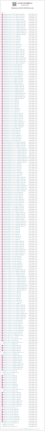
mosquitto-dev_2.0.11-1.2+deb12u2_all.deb (13, 335)
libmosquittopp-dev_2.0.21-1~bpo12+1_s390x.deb (14, 190)
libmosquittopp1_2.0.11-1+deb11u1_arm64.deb (13, 207)
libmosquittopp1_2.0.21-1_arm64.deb (11, 229)
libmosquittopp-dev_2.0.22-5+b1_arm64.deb (13, 194)
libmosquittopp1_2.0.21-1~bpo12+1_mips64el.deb (14, 249)
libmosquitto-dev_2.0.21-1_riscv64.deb (12, 46)
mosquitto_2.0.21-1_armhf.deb (10, 381)
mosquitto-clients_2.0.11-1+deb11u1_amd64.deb (14, 269)
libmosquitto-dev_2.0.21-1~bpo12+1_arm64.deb (14, 51)
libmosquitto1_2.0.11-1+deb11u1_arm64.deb (13, 79)
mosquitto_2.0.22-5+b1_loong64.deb (11, 416)
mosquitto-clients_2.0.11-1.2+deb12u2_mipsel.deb (15, 286)
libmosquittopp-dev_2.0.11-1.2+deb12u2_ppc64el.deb (15, 160)
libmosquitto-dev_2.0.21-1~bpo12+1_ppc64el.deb (14, 61)
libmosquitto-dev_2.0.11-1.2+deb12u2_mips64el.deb (15, 29)
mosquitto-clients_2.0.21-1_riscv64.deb (12, 301)
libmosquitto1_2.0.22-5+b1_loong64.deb (12, 135)
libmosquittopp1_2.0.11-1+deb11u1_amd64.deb (13, 206)
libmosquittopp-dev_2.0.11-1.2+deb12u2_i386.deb (14, 155)
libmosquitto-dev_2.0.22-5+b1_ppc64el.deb (13, 73)
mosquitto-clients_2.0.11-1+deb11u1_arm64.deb (14, 271)
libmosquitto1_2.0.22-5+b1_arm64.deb (11, 130)
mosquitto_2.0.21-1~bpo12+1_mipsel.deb (12, 402)
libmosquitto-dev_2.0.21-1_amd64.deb (11, 36)
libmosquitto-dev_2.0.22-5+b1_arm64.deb (12, 66)
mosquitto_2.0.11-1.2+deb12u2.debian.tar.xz (13, 352)
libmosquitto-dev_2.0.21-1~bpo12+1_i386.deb (13, 56)
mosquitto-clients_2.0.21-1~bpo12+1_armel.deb (14, 308)
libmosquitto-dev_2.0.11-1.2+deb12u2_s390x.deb (14, 34)
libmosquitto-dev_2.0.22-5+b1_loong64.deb (13, 71)
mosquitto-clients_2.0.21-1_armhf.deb (12, 296)
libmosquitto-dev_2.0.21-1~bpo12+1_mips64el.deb (14, 58)
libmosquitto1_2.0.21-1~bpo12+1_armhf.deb (13, 118)
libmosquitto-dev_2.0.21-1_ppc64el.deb (12, 44)
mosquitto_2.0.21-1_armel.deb (10, 379)
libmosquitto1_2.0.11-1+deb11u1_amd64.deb (13, 78)
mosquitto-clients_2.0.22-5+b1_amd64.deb (12, 320)
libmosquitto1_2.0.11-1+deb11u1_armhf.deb (13, 81)
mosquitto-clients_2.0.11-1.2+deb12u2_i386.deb (14, 283)
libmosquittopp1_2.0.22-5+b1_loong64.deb (12, 263)
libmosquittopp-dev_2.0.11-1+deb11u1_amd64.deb (14, 142)
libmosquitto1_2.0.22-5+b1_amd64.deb (11, 128)
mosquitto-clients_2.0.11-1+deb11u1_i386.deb (14, 275)
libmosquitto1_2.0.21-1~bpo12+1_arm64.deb (13, 115)
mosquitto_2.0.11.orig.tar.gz (10, 370)
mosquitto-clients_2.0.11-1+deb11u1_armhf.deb (14, 273)
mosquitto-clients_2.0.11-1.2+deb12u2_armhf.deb (14, 281)
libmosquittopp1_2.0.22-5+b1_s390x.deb (12, 268)
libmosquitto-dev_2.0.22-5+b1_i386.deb (12, 69)
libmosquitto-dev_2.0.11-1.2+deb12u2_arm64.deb (14, 22)
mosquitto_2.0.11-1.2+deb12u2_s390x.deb (12, 369)
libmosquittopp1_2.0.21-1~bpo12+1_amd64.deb (13, 241)
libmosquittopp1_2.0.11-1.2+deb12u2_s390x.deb (14, 226)
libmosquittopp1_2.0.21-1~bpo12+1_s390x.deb (13, 254)
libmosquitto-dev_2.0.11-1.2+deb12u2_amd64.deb (14, 21)
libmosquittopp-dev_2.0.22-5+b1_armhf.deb (13, 196)
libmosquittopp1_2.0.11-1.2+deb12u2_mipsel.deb (14, 222)
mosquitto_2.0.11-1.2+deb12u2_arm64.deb (12, 357)
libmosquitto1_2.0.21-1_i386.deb (10, 106)
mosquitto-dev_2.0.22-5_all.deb (10, 340)
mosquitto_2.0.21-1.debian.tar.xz (11, 372)
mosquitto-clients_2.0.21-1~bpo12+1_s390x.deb (14, 318)
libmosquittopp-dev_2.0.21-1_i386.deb (12, 170)
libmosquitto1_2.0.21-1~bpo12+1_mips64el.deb (14, 121)
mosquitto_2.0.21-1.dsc (8, 374)
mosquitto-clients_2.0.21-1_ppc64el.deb (12, 300)
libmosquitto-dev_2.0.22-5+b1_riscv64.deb (13, 74)
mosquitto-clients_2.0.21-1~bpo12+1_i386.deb (14, 312)
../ (3, 12)
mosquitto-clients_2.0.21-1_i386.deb (11, 298)
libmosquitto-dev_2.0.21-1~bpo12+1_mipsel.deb (14, 59)
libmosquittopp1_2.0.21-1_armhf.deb (11, 232)
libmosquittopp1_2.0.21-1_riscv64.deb (12, 238)
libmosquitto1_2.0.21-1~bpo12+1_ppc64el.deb (13, 125)
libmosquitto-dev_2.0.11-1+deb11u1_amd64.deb (14, 14)
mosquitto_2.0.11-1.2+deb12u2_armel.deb (12, 359)
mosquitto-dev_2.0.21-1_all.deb (10, 337)
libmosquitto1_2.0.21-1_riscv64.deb (11, 110)
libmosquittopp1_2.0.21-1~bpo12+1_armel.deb (13, 244)
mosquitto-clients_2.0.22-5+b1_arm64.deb (12, 322)
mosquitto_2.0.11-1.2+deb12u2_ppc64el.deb (13, 367)
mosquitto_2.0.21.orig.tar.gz (10, 407)
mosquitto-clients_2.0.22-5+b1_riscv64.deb (13, 330)
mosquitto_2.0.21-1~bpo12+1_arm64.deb (12, 394)
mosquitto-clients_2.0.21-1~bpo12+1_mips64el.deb (15, 313)
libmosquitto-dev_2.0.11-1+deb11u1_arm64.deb (14, 16)
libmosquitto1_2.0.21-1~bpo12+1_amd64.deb (13, 113)
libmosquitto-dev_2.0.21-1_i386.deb (11, 42)
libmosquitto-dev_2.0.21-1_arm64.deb (11, 37)
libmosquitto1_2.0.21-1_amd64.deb (11, 100)
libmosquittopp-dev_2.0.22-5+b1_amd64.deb (13, 192)
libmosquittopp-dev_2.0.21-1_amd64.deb (12, 164)
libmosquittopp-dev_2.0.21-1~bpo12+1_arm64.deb (14, 179)
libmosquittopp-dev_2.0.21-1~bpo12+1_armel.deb (14, 180)
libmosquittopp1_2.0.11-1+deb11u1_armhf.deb (13, 209)
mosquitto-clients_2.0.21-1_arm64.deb (12, 293)
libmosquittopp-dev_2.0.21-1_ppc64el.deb (12, 172)
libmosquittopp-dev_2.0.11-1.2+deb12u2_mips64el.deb (15, 157)
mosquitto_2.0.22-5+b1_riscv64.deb (11, 419)
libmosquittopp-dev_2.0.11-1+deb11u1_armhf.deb (14, 145)
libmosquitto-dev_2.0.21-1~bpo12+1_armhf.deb (14, 54)
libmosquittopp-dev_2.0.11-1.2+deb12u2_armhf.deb (15, 153)
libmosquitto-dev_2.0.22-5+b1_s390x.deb (12, 76)
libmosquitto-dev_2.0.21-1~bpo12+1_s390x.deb (14, 63)
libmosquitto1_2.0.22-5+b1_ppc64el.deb (12, 137)
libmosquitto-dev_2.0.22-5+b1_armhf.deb (12, 68)
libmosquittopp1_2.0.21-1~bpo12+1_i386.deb (13, 248)
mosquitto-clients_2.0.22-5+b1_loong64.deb (13, 327)
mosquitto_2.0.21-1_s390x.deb (10, 387)
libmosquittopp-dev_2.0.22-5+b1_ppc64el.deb (13, 201)
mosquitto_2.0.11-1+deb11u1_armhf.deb (12, 349)
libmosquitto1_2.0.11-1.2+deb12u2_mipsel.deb (14, 95)
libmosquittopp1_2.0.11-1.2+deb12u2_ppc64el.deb (14, 224)
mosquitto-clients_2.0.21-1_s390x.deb (12, 303)
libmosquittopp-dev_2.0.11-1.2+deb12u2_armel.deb (15, 152)
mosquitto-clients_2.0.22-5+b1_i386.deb (12, 325)
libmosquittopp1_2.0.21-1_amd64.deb (11, 227)
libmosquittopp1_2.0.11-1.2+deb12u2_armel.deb (14, 216)
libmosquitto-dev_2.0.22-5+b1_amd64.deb (12, 64)
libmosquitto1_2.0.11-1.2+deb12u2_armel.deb (13, 88)
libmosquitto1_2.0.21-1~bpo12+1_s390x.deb (13, 127)
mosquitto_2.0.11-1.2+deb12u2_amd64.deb (12, 355)
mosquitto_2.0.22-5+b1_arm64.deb (10, 411)
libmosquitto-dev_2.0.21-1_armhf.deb (11, 41)
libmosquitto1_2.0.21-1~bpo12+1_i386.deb (12, 120)
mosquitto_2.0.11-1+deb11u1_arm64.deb (12, 347)
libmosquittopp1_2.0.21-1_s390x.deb (11, 239)
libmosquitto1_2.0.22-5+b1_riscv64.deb (12, 138)
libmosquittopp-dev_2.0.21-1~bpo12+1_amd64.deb (14, 177)
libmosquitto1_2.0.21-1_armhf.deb (11, 105)
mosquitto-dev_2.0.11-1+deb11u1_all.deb (12, 333)
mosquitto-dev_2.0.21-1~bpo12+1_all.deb (12, 338)
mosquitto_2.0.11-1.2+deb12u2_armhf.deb (12, 360)
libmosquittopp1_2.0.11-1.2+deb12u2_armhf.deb (14, 217)
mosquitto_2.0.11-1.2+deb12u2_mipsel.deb (12, 365)
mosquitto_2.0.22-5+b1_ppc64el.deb (11, 417)
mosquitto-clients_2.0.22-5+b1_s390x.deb (12, 332)
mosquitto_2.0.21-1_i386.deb (9, 382)
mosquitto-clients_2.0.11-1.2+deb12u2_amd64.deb (14, 276)
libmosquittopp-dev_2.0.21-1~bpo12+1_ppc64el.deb (15, 189)
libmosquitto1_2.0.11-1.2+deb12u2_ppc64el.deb (14, 96)
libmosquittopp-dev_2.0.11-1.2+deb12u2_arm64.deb (15, 150)
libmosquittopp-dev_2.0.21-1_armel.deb (12, 167)
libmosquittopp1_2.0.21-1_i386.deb (11, 234)
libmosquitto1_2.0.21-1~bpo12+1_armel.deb (13, 116)
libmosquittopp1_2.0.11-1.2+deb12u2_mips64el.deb (15, 221)
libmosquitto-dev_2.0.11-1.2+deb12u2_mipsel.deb (14, 31)
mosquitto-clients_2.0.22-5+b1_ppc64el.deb (13, 328)
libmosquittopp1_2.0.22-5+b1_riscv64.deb (12, 266)
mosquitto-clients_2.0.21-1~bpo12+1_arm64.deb (14, 306)
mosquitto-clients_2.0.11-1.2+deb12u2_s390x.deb (14, 290)
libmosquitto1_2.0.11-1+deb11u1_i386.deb (12, 83)
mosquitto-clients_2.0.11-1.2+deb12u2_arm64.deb (14, 278)
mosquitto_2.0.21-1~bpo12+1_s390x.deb (12, 406)
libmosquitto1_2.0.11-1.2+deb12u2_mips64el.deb (14, 93)
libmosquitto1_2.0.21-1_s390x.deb (11, 111)
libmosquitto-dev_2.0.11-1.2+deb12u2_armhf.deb (14, 26)
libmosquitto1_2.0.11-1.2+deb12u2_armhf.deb (13, 90)
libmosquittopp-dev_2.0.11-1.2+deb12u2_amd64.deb (15, 148)
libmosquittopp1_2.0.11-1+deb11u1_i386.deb (13, 211)
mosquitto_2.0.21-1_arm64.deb (10, 377)
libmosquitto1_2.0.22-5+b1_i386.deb (11, 133)
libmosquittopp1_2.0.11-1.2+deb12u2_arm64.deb (14, 214)
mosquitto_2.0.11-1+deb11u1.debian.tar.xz (13, 342)
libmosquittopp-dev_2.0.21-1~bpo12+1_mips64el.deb (15, 185)
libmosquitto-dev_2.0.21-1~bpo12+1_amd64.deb (14, 49)
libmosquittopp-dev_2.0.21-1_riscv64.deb (12, 174)
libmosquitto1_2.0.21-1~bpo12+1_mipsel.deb (13, 123)
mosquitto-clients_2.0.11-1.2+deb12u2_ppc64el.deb (15, 288)
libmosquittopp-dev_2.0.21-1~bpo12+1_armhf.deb (14, 182)
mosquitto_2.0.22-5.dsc (8, 424)
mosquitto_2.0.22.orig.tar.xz (10, 426)
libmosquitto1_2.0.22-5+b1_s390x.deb (11, 140)
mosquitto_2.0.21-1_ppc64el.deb (10, 384)
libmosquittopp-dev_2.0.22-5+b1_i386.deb (12, 197)
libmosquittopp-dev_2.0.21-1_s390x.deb (12, 175)
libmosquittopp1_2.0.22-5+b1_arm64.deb (12, 258)
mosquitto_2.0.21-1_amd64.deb (10, 375)
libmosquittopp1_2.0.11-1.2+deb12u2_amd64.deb (14, 212)
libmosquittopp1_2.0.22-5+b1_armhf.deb (12, 259)
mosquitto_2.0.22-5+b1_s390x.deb (10, 421)
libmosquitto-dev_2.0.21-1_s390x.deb (11, 47)
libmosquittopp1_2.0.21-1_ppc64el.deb (12, 236)
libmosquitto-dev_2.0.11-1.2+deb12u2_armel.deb (14, 24)
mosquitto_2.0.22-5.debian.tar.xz (11, 423)
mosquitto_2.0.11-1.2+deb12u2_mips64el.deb (13, 364)
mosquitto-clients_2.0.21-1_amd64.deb (12, 291)
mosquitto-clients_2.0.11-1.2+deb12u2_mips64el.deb (15, 285)
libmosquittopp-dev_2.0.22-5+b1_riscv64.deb (13, 202)
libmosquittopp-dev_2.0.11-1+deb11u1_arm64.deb (14, 143)
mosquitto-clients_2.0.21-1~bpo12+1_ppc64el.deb (14, 317)
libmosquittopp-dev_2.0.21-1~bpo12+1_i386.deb (14, 184)
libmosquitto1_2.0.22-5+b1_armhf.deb (11, 132)
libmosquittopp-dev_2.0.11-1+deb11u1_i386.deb (14, 147)
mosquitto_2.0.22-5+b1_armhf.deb (10, 412)
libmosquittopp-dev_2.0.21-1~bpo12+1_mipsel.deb (14, 187)
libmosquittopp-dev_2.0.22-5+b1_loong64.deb (13, 199)
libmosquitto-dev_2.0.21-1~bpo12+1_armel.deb (14, 53)
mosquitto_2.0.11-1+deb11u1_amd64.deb (12, 345)
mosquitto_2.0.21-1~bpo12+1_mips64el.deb (12, 401)
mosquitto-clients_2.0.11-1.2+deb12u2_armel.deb (14, 280)
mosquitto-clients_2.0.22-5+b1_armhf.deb (12, 323)
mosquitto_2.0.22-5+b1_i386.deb (10, 414)
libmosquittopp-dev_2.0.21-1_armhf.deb (12, 169)
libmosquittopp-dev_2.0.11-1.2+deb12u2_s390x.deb (15, 162)
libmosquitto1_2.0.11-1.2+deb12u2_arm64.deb (13, 86)
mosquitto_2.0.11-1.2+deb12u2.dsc (11, 354)
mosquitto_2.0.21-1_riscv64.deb (10, 386)
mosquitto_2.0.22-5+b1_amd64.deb (10, 409)
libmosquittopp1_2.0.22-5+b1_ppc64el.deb (12, 264)
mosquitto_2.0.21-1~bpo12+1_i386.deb (11, 399)
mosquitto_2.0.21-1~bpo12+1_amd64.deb (12, 392)
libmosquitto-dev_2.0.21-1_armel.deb (11, 39)
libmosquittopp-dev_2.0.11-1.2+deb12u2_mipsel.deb (15, 158)
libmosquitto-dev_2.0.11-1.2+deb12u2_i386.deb (14, 27)
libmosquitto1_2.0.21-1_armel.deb (11, 103)
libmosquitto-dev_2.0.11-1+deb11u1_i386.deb (13, 19)
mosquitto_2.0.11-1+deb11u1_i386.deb (11, 350)
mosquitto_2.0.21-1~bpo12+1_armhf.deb (12, 397)
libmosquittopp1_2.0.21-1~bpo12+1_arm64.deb (13, 243)
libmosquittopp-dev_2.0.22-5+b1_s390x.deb (13, 204)
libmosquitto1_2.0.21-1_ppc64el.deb (11, 108)
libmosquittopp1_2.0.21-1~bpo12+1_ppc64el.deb (14, 253)
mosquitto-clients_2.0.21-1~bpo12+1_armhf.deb (14, 310)
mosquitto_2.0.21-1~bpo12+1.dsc (10, 391)
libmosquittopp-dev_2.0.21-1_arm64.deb (12, 165)
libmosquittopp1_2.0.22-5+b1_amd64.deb (12, 256)
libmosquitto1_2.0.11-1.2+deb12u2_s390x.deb (13, 98)
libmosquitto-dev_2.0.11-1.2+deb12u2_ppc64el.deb (15, 32)
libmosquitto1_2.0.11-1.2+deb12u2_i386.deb (13, 91)
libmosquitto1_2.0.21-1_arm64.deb (11, 101)
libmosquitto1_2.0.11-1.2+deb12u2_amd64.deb (13, 85)
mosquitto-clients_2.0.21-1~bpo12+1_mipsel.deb (14, 315)
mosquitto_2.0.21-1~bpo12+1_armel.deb (12, 396)
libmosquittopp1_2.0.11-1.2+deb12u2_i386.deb (14, 219)
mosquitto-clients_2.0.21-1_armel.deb (12, 295)
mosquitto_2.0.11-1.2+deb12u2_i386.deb (12, 362)
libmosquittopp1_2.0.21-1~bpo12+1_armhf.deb (13, 246)
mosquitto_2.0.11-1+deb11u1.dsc (10, 343)
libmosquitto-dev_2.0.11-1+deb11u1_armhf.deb (14, 17)
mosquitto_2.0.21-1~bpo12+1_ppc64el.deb (12, 404)
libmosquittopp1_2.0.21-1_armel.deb (11, 231)
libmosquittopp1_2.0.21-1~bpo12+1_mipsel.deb (14, 251)
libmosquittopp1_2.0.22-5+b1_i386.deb (12, 261)
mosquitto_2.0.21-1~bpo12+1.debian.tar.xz (13, 389)
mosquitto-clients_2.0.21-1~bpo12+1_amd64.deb (14, 305)
